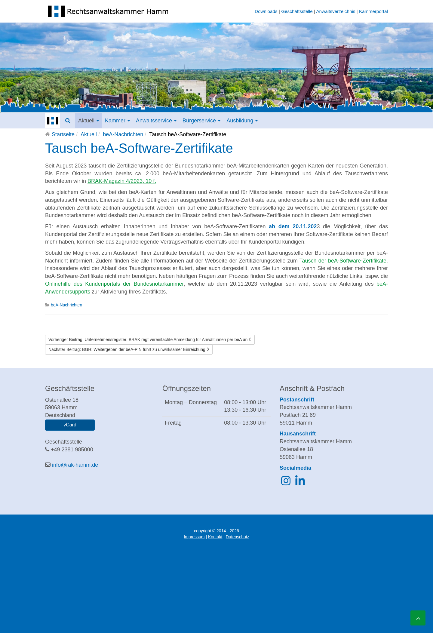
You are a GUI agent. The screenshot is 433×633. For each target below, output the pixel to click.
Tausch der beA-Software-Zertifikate (342, 261)
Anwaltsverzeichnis (335, 11)
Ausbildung (242, 121)
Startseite (63, 134)
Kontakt (215, 536)
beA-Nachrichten (123, 134)
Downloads (266, 11)
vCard (69, 424)
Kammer (117, 121)
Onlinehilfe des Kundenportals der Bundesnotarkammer (114, 284)
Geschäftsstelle (297, 11)
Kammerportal (373, 11)
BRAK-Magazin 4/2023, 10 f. (122, 181)
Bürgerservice (201, 121)
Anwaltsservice (156, 121)
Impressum (194, 536)
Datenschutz (237, 536)
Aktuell (88, 121)
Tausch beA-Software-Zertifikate (139, 148)
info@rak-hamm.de (75, 465)
